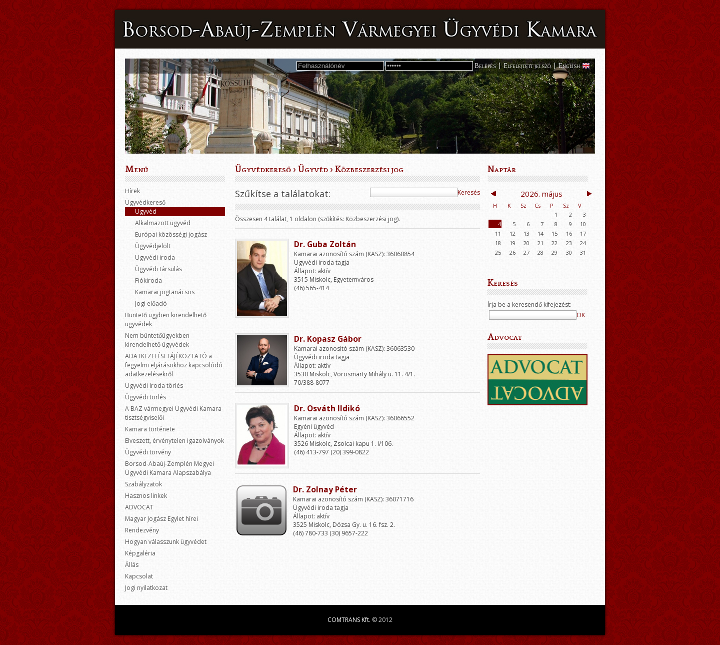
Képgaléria (140, 553)
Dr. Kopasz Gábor (328, 338)
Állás (131, 564)
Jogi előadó (151, 303)
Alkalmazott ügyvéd (162, 223)
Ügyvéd (145, 211)
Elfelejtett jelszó (527, 66)
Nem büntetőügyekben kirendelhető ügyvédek (157, 340)
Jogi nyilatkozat (146, 587)
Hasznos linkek (146, 495)
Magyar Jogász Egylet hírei (161, 518)
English (569, 66)
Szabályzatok (143, 484)
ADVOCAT (139, 507)
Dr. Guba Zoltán (325, 244)
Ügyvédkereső (145, 202)
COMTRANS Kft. (349, 619)
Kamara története (150, 429)
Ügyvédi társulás (158, 269)
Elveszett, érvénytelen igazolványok (174, 440)
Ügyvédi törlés (145, 397)
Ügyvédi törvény (148, 452)
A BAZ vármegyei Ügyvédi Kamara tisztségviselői (173, 413)
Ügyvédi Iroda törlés (154, 385)
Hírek (132, 191)
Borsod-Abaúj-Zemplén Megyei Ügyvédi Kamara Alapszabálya (169, 468)
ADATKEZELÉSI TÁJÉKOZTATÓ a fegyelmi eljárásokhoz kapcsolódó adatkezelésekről (173, 365)
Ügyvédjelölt (152, 246)
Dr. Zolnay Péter (325, 489)
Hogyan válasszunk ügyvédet (165, 541)
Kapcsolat (139, 576)
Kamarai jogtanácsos (164, 292)
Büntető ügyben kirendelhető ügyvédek (165, 319)
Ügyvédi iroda (155, 257)
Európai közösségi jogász (171, 234)
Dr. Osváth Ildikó (327, 408)
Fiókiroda (148, 280)
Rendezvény (142, 530)
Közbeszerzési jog (369, 170)
